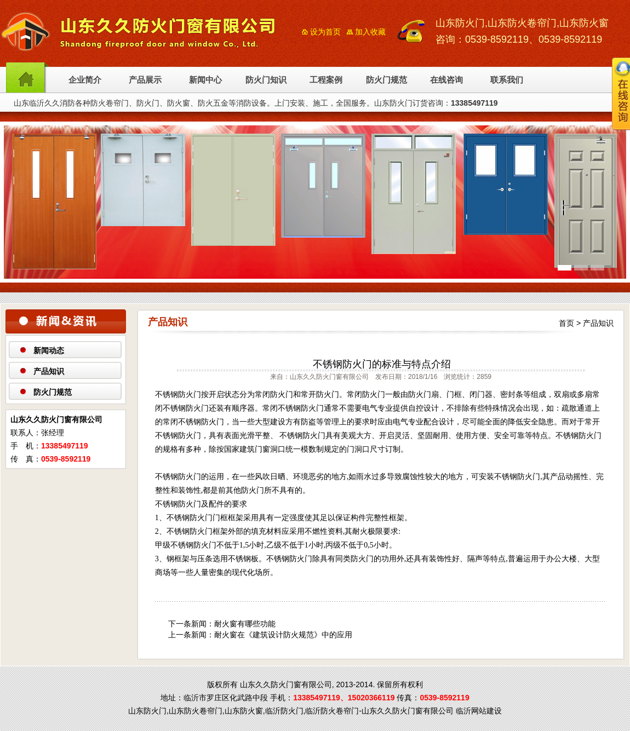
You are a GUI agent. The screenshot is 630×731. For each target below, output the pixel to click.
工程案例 (326, 80)
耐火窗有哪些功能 (245, 623)
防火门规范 (386, 80)
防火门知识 (266, 80)
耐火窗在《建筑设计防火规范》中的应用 (283, 634)
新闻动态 (48, 350)
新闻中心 (205, 80)
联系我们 (506, 80)
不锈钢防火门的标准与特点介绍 (382, 364)
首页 (566, 323)
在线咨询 (446, 80)
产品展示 (145, 80)
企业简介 (84, 80)
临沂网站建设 (479, 710)
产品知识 (48, 371)
